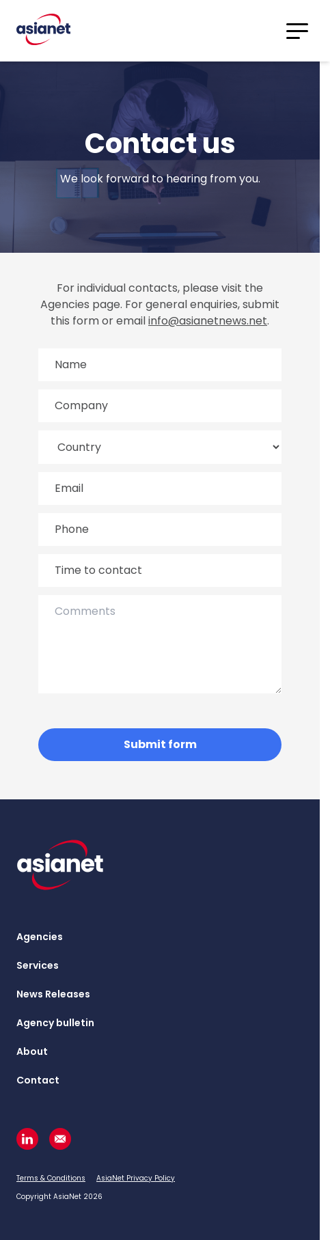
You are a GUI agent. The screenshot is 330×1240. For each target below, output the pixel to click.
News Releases (53, 994)
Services (37, 965)
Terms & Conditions (50, 1178)
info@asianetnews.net (207, 321)
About (32, 1051)
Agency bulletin (55, 1023)
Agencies (39, 936)
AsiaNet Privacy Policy (135, 1178)
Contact (37, 1080)
